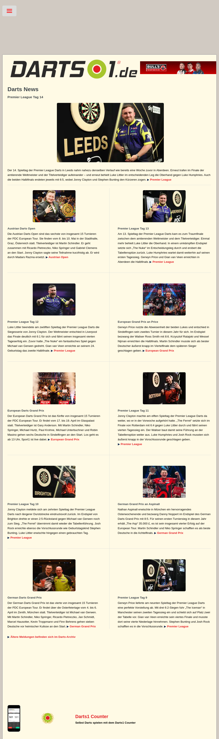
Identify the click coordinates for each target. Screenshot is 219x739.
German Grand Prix (170, 533)
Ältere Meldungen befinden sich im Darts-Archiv (42, 636)
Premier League (160, 179)
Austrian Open (58, 257)
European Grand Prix (160, 350)
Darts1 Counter (91, 716)
